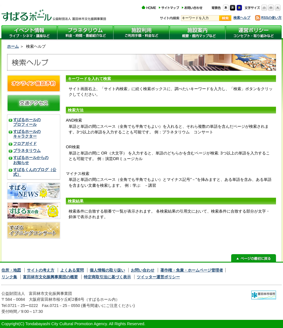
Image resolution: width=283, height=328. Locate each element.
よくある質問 (72, 270)
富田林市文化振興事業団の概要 (50, 277)
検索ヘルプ (241, 18)
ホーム (13, 46)
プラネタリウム (27, 150)
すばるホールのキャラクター (27, 133)
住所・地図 (11, 270)
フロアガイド (25, 143)
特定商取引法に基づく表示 (107, 277)
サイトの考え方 (40, 270)
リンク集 (9, 277)
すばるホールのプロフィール (27, 122)
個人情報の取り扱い (107, 270)
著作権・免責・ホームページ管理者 (191, 270)
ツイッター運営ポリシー (158, 277)
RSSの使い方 (271, 18)
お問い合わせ (142, 270)
